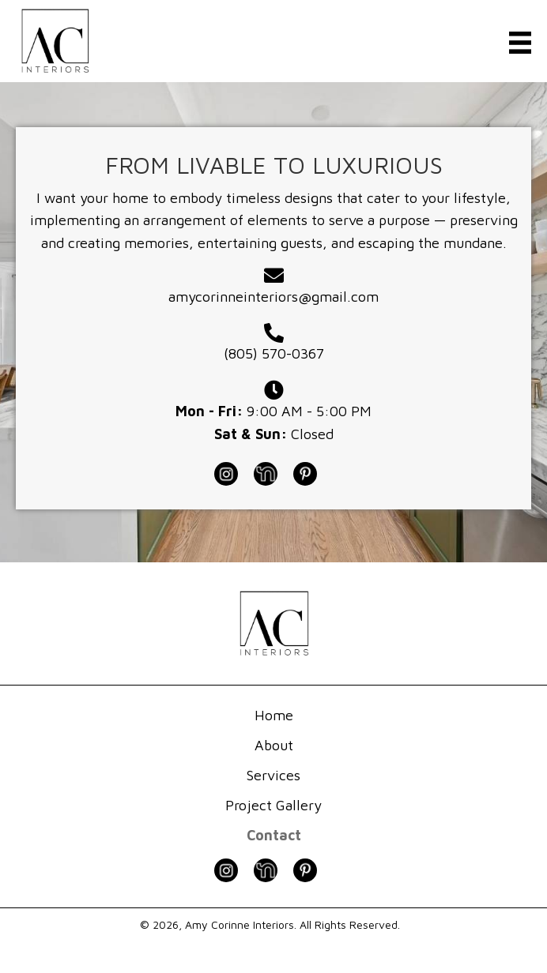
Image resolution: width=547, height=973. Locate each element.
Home (274, 715)
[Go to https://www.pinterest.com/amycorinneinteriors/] (313, 472)
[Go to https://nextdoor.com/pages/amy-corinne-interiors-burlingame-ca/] (273, 472)
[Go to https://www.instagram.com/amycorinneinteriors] (234, 472)
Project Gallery (273, 805)
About (274, 745)
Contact (274, 835)
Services (273, 775)
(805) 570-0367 (274, 353)
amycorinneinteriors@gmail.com (273, 296)
